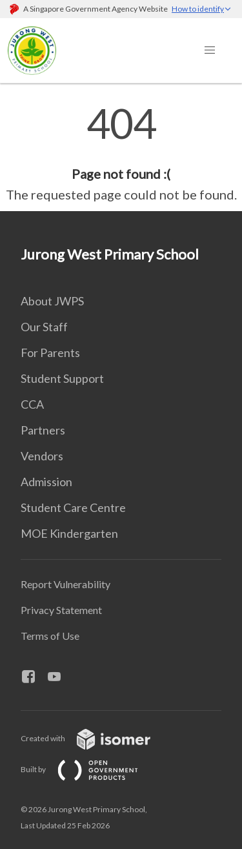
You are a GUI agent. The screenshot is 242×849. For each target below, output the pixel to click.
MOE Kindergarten (69, 533)
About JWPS (52, 301)
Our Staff (44, 327)
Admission (46, 482)
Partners (43, 430)
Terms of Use (50, 635)
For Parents (50, 352)
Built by (90, 769)
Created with (96, 738)
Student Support (62, 378)
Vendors (42, 456)
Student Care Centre (73, 507)
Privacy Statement (61, 610)
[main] (121, 154)
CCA (32, 404)
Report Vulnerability (65, 584)
